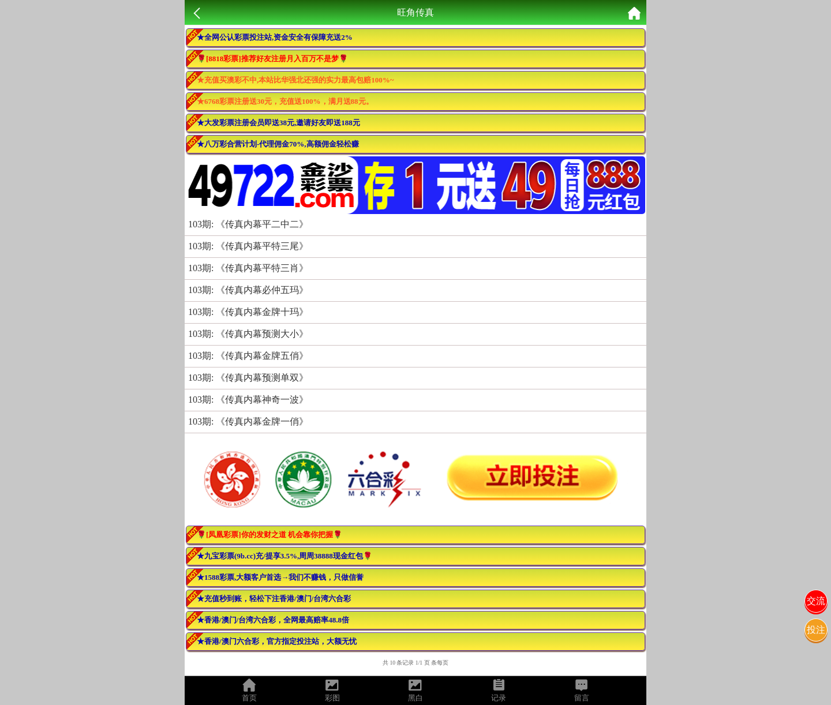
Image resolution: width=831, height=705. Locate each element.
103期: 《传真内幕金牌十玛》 (248, 312)
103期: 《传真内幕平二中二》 (248, 224)
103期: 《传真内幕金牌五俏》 (248, 356)
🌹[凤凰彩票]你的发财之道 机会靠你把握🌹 (269, 534)
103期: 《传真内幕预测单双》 (248, 377)
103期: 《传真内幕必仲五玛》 (248, 290)
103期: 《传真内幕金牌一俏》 (248, 421)
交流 (816, 601)
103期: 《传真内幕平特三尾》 (248, 246)
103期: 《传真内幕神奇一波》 (248, 399)
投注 (816, 630)
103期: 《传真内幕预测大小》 (248, 334)
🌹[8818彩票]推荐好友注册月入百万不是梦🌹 (272, 58)
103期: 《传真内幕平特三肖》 (248, 268)
